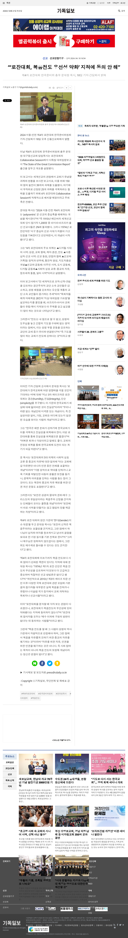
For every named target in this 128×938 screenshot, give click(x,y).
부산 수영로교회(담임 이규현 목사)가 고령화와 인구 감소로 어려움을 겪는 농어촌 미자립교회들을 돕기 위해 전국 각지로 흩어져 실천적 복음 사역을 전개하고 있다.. (72, 846)
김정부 (80, 284)
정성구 (80, 352)
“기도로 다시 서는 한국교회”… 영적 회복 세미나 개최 (107, 780)
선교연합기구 (57, 58)
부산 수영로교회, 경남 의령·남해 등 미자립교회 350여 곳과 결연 (72, 834)
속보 (80, 125)
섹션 (6, 3)
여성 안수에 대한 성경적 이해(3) (92, 365)
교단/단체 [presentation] (9, 768)
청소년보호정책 (87, 925)
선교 (45, 58)
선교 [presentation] (10, 774)
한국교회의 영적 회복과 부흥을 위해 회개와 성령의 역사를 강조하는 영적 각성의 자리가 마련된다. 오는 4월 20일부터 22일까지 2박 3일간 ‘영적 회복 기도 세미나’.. (108, 791)
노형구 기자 (15, 87)
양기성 (80, 324)
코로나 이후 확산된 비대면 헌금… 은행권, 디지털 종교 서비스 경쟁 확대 (91, 191)
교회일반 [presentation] (10, 762)
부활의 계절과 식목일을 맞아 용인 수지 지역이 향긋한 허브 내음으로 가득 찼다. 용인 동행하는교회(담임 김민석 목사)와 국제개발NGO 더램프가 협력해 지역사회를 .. (35, 894)
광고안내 (39, 925)
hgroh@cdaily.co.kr (29, 87)
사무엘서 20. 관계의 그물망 (90, 331)
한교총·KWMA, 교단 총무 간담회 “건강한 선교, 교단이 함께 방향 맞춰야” (92, 207)
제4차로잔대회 (29, 693)
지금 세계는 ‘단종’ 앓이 (88, 348)
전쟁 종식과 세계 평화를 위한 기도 (93, 280)
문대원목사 (61, 693)
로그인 (122, 3)
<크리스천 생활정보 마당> (61, 740)
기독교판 (92, 3)
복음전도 (36, 698)
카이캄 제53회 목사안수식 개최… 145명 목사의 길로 (91, 143)
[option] (89, 398)
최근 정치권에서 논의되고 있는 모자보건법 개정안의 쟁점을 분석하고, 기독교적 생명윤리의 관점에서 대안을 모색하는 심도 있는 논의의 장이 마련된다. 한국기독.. (108, 843)
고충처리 (99, 925)
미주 (108, 3)
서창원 (80, 369)
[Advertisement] (101, 103)
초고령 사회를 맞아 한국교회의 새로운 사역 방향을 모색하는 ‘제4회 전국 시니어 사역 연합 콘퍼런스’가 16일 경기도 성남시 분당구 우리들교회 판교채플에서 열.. (36, 843)
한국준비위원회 (46, 693)
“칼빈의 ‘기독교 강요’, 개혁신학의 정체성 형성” (91, 174)
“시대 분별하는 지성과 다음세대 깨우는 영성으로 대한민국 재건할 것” (72, 884)
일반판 (102, 3)
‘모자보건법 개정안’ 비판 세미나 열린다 (108, 832)
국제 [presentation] (10, 786)
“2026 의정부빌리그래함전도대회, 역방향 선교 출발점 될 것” (91, 160)
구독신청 (115, 3)
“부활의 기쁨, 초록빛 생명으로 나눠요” (35, 882)
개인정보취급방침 (71, 925)
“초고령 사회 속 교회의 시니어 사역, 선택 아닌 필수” (35, 832)
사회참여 (24, 698)
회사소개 (29, 925)
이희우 (80, 335)
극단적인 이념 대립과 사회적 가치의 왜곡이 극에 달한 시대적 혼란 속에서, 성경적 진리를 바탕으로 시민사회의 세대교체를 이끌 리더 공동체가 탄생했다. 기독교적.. (72, 895)
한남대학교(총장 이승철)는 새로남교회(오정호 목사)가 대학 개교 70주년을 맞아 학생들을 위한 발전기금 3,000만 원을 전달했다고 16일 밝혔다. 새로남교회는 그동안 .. (35, 796)
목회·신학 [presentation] (9, 780)
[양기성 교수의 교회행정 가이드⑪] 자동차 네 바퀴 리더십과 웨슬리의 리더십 (93, 318)
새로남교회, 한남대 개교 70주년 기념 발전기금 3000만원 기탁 (36, 782)
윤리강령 (108, 925)
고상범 (80, 304)
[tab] (10, 762)
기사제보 (58, 925)
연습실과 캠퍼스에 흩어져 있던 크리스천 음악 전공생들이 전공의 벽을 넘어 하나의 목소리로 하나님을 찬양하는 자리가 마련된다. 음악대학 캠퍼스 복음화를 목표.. (72, 791)
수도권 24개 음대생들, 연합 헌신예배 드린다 (70, 780)
